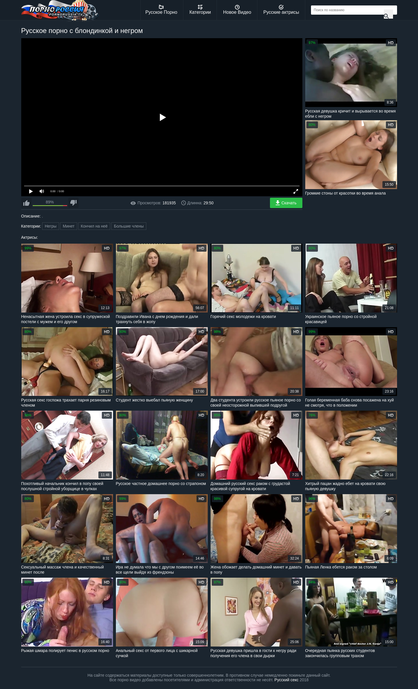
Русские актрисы (281, 10)
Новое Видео (237, 10)
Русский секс (287, 680)
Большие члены (129, 226)
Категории (200, 10)
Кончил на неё (94, 226)
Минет (69, 226)
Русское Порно (161, 10)
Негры (51, 226)
